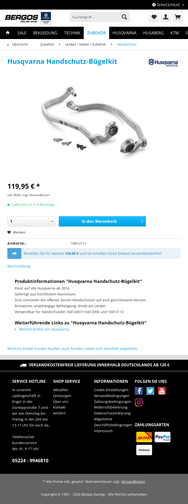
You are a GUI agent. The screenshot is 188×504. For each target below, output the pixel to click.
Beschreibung (18, 266)
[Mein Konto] (166, 17)
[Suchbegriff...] (99, 17)
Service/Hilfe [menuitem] (166, 4)
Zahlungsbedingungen (112, 401)
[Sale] (22, 33)
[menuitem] (99, 19)
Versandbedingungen (111, 395)
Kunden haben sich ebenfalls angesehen (104, 348)
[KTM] (174, 33)
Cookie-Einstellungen (111, 389)
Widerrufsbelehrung (111, 407)
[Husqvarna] (124, 33)
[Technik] (72, 33)
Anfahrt (59, 413)
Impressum (103, 430)
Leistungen (62, 395)
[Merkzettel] (154, 17)
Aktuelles (60, 389)
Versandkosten (133, 481)
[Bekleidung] (45, 33)
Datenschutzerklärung (112, 413)
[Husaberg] (153, 33)
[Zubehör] (96, 33)
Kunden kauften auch (52, 348)
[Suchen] (124, 17)
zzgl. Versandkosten (36, 195)
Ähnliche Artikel (20, 348)
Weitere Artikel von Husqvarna (42, 329)
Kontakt (59, 407)
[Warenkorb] (178, 17)
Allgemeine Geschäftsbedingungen (113, 422)
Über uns (60, 401)
